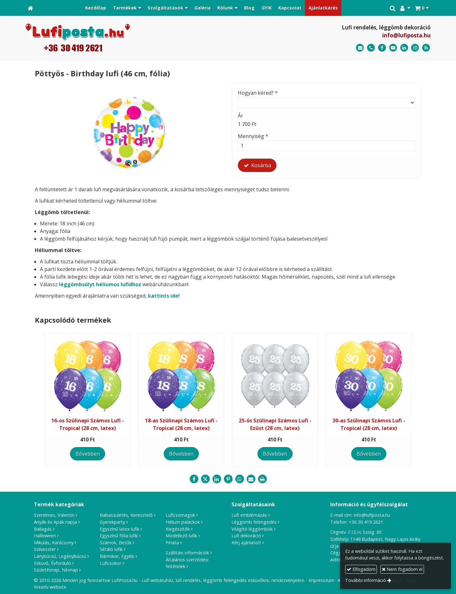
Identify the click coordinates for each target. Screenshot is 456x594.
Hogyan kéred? (258, 92)
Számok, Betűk (115, 543)
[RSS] (426, 48)
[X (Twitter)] (205, 479)
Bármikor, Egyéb (117, 556)
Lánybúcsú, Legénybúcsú (60, 556)
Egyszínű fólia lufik (119, 536)
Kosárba (257, 165)
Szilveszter (45, 549)
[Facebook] (382, 48)
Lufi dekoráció (246, 536)
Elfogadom (361, 569)
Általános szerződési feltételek (187, 563)
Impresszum (321, 580)
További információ (365, 580)
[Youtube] (393, 48)
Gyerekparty (112, 522)
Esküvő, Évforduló (52, 563)
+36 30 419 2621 (366, 522)
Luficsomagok (180, 515)
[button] (422, 8)
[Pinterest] (228, 479)
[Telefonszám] (371, 48)
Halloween (45, 536)
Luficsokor (110, 563)
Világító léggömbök (252, 529)
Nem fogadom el (402, 569)
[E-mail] (359, 48)
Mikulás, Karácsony (53, 543)
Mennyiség (253, 136)
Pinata (172, 543)
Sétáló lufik (111, 549)
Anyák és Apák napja (55, 522)
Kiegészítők (178, 529)
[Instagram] (415, 48)
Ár (240, 115)
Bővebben (87, 453)
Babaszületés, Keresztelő (126, 515)
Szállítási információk (187, 553)
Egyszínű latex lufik (119, 529)
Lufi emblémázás (249, 515)
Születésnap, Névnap (56, 570)
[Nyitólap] (30, 8)
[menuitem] (96, 8)
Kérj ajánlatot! (246, 543)
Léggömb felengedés (253, 522)
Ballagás (43, 529)
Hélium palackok (183, 522)
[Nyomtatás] (262, 479)
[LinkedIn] (404, 48)
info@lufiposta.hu (406, 35)
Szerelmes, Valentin (54, 515)
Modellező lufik (181, 536)
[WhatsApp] (239, 479)
